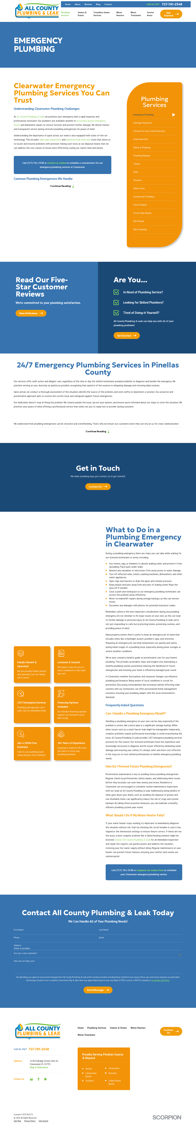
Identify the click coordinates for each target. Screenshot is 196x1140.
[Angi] (52, 1079)
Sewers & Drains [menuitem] (82, 14)
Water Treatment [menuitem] (136, 14)
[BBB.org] (38, 1079)
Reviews (88, 4)
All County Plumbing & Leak (30, 116)
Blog (98, 4)
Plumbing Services (96, 1027)
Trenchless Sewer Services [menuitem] (101, 14)
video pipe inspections (50, 139)
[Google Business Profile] (31, 1079)
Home (68, 4)
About (77, 4)
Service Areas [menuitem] (150, 14)
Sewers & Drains (118, 1027)
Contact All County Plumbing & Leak (137, 839)
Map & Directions (39, 1067)
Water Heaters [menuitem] (120, 14)
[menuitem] (154, 115)
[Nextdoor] (45, 1079)
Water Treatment (86, 1034)
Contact (108, 4)
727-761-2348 (172, 4)
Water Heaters (138, 1027)
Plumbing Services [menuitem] (65, 14)
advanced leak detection (78, 139)
